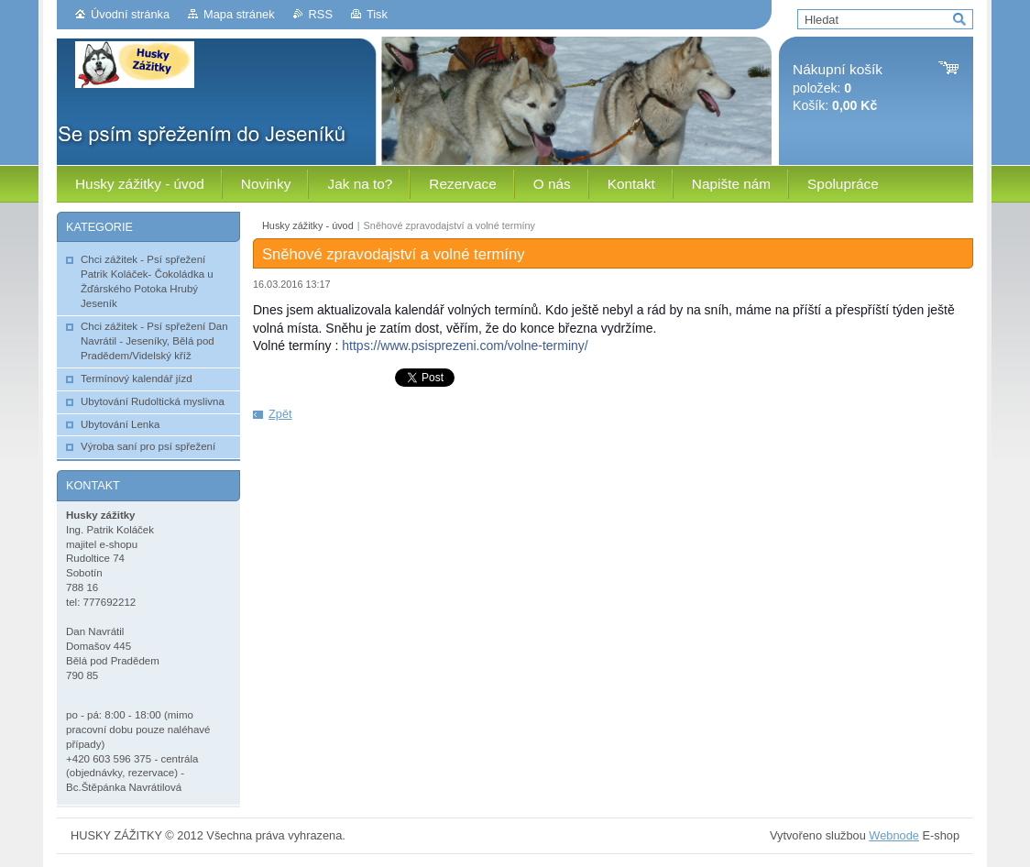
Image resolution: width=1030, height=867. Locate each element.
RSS (321, 14)
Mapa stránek (239, 14)
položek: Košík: (837, 87)
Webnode (894, 835)
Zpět (280, 414)
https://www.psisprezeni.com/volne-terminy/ (464, 345)
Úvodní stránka (130, 14)
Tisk (377, 14)
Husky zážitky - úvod (308, 225)
